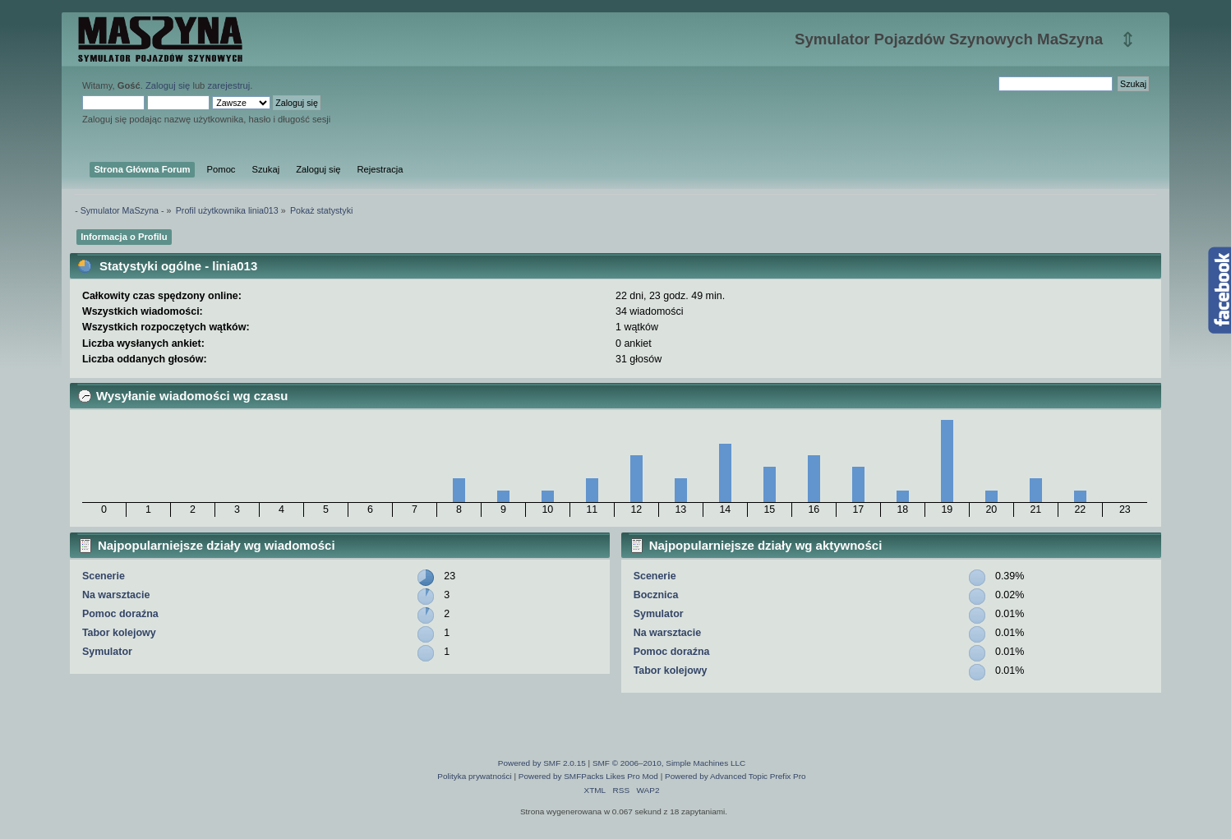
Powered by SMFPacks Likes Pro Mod (588, 776)
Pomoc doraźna (120, 614)
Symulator (107, 651)
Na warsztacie (116, 595)
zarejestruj (228, 85)
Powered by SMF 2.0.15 (542, 763)
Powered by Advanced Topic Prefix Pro (735, 776)
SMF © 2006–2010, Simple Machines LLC (668, 763)
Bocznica (656, 595)
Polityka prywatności (474, 776)
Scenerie (103, 576)
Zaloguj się (167, 85)
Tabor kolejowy (119, 632)
